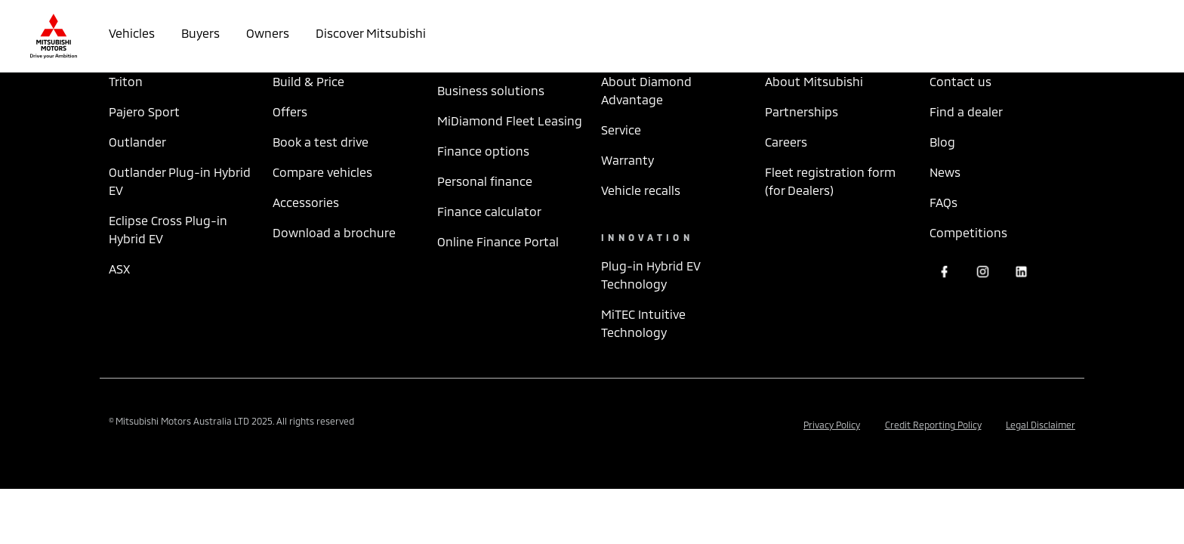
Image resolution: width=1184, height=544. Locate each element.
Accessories (306, 202)
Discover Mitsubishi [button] (371, 33)
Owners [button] (267, 33)
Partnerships (801, 111)
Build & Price (308, 81)
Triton (126, 81)
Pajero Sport (144, 111)
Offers (290, 111)
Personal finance (484, 181)
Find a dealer (966, 111)
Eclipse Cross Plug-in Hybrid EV (168, 229)
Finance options (483, 151)
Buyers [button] (200, 33)
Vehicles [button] (132, 33)
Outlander (137, 141)
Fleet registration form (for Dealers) (830, 181)
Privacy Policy (831, 424)
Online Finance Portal (498, 241)
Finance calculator (489, 211)
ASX (119, 268)
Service (621, 129)
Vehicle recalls (640, 190)
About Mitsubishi (814, 81)
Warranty (627, 160)
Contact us (960, 81)
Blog (942, 141)
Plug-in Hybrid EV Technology (651, 274)
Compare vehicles (322, 172)
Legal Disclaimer (1040, 424)
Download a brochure (334, 232)
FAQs (943, 202)
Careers (786, 141)
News (945, 172)
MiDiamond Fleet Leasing (509, 120)
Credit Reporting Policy (933, 424)
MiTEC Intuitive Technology (643, 323)
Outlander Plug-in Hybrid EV (180, 181)
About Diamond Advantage (646, 90)
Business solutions (490, 90)
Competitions (968, 232)
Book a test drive (320, 141)
